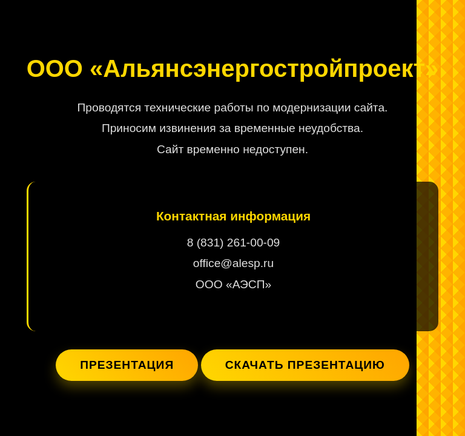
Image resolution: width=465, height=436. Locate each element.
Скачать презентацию (305, 364)
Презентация (127, 364)
